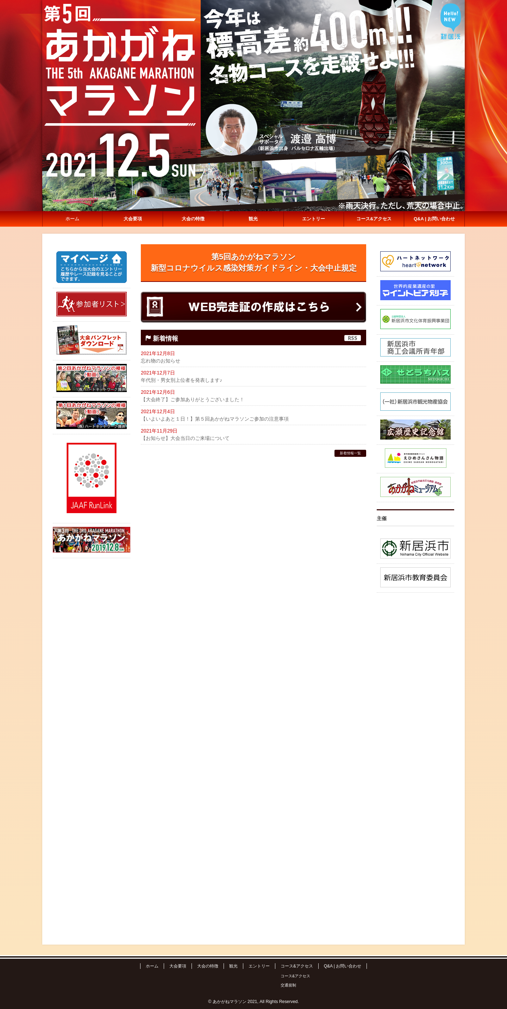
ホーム (152, 966)
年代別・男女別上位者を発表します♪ (181, 380)
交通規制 (288, 985)
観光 (233, 966)
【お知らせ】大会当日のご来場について (185, 438)
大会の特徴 (207, 966)
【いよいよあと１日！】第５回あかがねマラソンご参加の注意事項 (215, 419)
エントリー (259, 966)
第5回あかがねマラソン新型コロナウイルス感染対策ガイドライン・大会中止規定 (254, 262)
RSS (352, 338)
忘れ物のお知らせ (160, 361)
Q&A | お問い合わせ (342, 966)
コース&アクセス (297, 966)
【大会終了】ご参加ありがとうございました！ (192, 399)
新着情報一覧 (350, 453)
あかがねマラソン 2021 (235, 1001)
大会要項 (177, 966)
